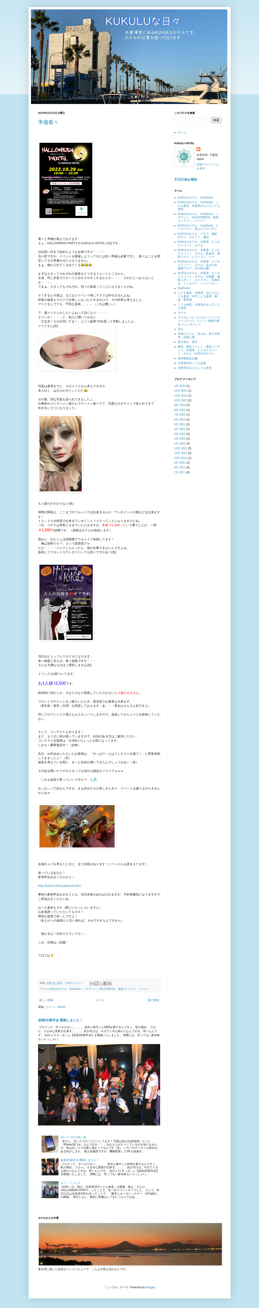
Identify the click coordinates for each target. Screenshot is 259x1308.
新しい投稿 (46, 1000)
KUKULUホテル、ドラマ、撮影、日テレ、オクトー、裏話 (199, 235)
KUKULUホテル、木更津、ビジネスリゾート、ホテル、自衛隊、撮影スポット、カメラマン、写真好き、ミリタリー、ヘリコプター (199, 278)
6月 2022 (180, 419)
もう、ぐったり (70, 1183)
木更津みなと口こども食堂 (195, 368)
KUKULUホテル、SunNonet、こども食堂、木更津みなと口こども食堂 (199, 206)
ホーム (100, 1000)
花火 (180, 329)
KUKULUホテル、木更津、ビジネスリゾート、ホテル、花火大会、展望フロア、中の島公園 (199, 265)
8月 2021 (180, 467)
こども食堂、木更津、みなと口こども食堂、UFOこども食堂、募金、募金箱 (199, 296)
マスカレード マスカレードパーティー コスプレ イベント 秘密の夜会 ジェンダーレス (199, 321)
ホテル (182, 312)
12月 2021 (180, 448)
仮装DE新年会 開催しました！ (60, 1020)
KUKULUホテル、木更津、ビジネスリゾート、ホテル (199, 243)
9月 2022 (180, 405)
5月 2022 (180, 424)
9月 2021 (180, 462)
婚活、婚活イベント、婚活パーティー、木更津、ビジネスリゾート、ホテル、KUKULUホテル (199, 350)
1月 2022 (180, 443)
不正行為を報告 (185, 179)
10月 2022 (180, 400)
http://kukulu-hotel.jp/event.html (59, 885)
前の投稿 (153, 1000)
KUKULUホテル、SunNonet (195, 197)
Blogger (150, 1287)
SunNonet (184, 288)
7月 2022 (180, 414)
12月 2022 (180, 390)
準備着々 (48, 122)
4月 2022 (180, 429)
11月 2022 (180, 395)
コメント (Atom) (55, 1007)
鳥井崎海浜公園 (187, 358)
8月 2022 (180, 410)
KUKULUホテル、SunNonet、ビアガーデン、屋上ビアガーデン (198, 227)
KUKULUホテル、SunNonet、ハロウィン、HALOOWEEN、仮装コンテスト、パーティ (99, 988)
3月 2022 (180, 434)
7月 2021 (180, 472)
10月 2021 (180, 458)
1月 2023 (180, 386)
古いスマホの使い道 (73, 1137)
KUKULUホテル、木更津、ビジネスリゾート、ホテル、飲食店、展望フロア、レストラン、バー (199, 253)
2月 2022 (180, 438)
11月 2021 (180, 453)
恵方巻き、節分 (187, 342)
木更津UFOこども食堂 (192, 363)
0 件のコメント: (75, 983)
